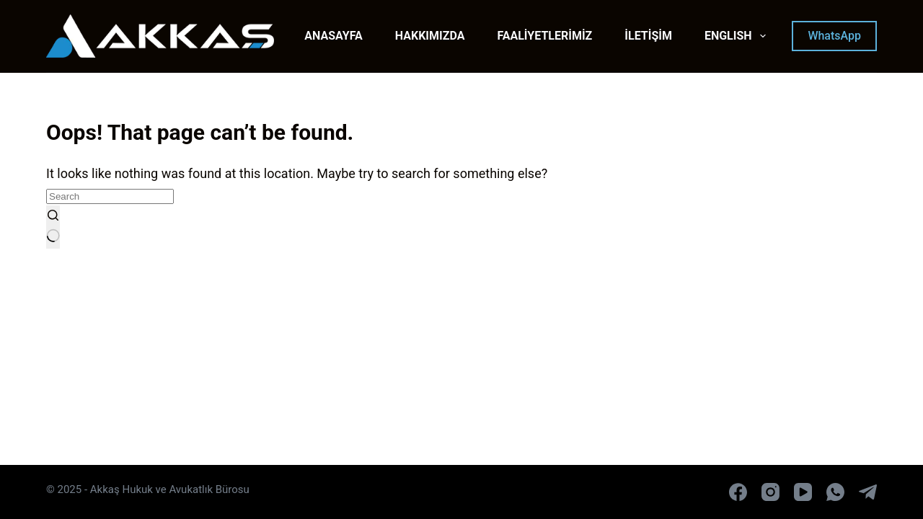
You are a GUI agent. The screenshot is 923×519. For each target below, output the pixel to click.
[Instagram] (770, 492)
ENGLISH (738, 36)
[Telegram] (868, 492)
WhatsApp (834, 36)
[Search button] (53, 226)
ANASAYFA (333, 36)
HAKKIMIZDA (430, 36)
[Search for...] (110, 196)
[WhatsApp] (835, 492)
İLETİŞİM (648, 36)
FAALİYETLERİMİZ (544, 36)
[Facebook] (738, 492)
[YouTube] (803, 492)
